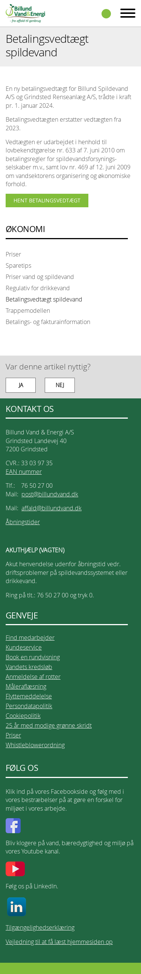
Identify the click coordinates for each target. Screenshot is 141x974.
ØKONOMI (25, 229)
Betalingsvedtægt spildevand (44, 299)
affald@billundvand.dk (51, 508)
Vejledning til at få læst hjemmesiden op (59, 942)
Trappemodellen (28, 310)
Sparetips (18, 265)
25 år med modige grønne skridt (49, 725)
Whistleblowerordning (35, 745)
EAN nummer (24, 471)
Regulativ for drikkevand (38, 288)
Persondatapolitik (29, 706)
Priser (13, 254)
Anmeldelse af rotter (33, 677)
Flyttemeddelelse (29, 696)
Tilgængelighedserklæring (40, 927)
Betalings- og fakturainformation (48, 322)
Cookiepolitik (23, 716)
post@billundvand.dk (49, 494)
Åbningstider (23, 522)
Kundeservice (24, 647)
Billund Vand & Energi (25, 13)
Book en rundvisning (33, 657)
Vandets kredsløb (29, 667)
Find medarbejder (30, 638)
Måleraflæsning (26, 686)
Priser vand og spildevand (40, 277)
